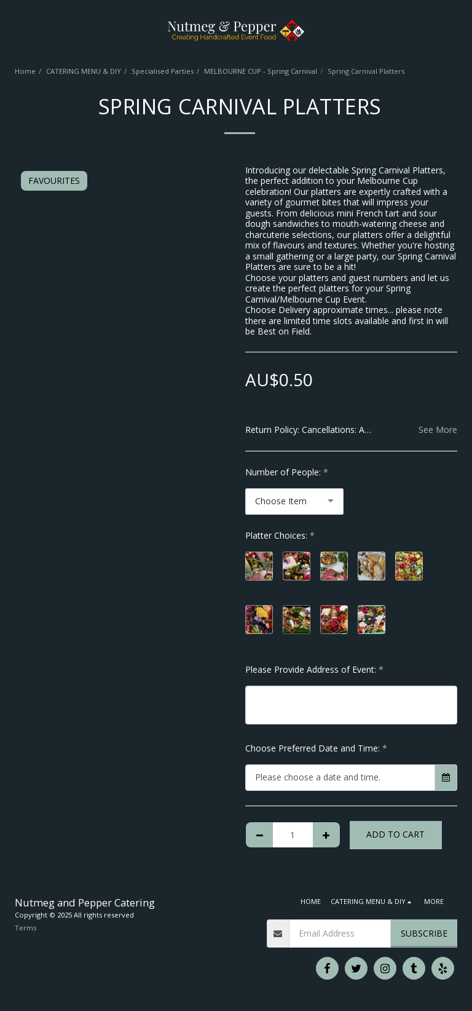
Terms (25, 927)
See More (438, 429)
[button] (13, 29)
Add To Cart (395, 834)
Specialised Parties (163, 71)
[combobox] (294, 501)
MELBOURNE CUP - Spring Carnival (260, 71)
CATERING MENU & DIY (83, 71)
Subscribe (424, 933)
